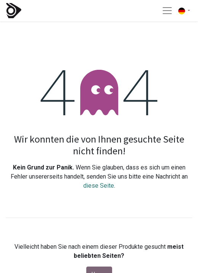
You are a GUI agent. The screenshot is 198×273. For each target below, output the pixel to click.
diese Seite (98, 185)
